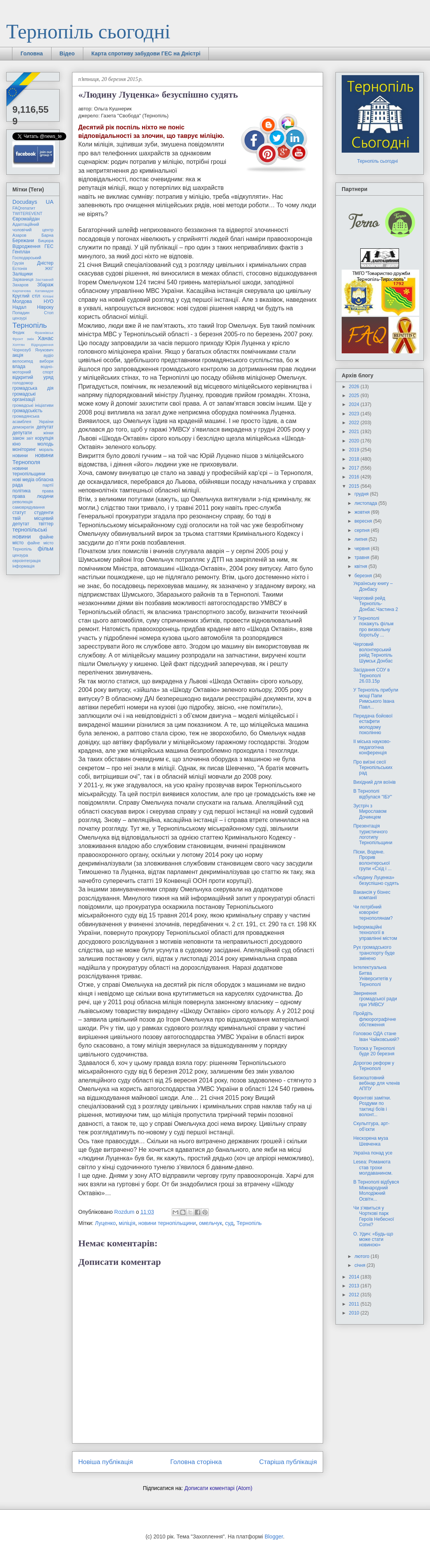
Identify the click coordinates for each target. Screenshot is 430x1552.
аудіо (48, 355)
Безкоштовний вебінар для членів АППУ (376, 1083)
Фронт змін (23, 339)
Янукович (44, 350)
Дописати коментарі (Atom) (218, 1488)
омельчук (210, 1223)
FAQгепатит (23, 208)
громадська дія (32, 388)
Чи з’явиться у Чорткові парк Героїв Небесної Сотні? (373, 1216)
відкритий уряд (32, 377)
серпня (362, 530)
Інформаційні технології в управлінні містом (375, 932)
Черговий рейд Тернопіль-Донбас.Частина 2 (375, 603)
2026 (355, 386)
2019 (355, 450)
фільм (45, 548)
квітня (361, 566)
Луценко (105, 1223)
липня (361, 539)
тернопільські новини (29, 533)
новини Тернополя (32, 458)
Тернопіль (248, 1223)
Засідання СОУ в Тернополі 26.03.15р (371, 675)
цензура (20, 555)
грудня (362, 494)
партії (48, 485)
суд (229, 1223)
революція (22, 501)
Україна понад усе (372, 1153)
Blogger (274, 1536)
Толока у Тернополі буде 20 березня (374, 1051)
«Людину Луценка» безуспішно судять (376, 880)
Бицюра (45, 240)
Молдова (22, 301)
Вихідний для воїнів (374, 782)
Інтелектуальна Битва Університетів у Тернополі (372, 976)
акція (17, 355)
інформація (23, 566)
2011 (355, 1304)
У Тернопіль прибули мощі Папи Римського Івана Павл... (375, 698)
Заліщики (22, 274)
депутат (45, 427)
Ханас (45, 338)
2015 (355, 486)
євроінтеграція (26, 560)
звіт (29, 438)
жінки (48, 432)
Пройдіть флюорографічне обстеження (374, 1019)
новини (20, 455)
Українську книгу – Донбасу (373, 586)
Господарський (26, 257)
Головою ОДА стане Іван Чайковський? (376, 1036)
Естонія (19, 268)
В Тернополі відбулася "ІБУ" (372, 793)
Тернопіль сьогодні (88, 32)
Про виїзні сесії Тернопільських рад (372, 767)
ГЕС (49, 246)
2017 (355, 468)
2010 (355, 1313)
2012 (355, 1294)
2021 (355, 431)
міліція (127, 1223)
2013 (355, 1286)
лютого (362, 1256)
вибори (46, 361)
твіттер (45, 524)
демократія (23, 427)
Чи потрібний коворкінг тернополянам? (373, 912)
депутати (22, 432)
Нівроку (45, 307)
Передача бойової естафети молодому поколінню (372, 724)
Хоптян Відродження (32, 344)
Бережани (23, 240)
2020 (355, 441)
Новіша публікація (105, 1462)
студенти (43, 512)
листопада (366, 503)
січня (360, 1265)
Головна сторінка (196, 1462)
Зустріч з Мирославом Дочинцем (370, 811)
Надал (19, 307)
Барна (47, 235)
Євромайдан (26, 219)
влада (18, 366)
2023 (355, 413)
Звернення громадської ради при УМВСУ (375, 999)
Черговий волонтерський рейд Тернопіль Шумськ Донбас (373, 653)
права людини (32, 496)
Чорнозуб (21, 350)
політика (21, 491)
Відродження (26, 246)
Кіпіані (48, 296)
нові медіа (23, 479)
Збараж (45, 284)
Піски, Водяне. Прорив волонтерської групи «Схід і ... (372, 860)
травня (362, 557)
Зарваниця (22, 279)
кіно (16, 444)
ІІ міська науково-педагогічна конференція (372, 747)
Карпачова (21, 291)
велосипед (22, 361)
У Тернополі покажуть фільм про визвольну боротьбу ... (373, 627)
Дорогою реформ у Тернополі (373, 1065)
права (47, 491)
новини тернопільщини (167, 1223)
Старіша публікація (288, 1462)
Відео (67, 53)
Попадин (20, 312)
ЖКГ (49, 268)
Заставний (44, 279)
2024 (355, 404)
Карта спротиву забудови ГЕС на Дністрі (146, 53)
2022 (355, 422)
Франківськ (43, 332)
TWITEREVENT (27, 213)
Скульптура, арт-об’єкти (371, 1126)
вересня (363, 521)
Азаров (19, 235)
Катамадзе (44, 291)
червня (362, 548)
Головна (32, 53)
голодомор (22, 382)
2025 (355, 395)
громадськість (27, 410)
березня (363, 575)
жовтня (362, 512)
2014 (355, 1277)
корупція (44, 438)
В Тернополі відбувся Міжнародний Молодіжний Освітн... (376, 1190)
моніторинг (24, 449)
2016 (355, 477)
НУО (48, 301)
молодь (45, 444)
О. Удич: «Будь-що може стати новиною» (373, 1239)
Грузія (18, 263)
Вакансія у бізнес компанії (371, 895)
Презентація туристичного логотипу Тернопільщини (372, 834)
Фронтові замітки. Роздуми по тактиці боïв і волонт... (372, 1106)
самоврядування (28, 507)
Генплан (21, 252)
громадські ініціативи (32, 405)
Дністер (45, 263)
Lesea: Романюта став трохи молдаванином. (372, 1167)
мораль (46, 449)
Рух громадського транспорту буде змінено (374, 953)
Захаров (20, 284)
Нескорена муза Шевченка (370, 1141)
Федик (18, 332)
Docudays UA (32, 202)
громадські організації (24, 396)
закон (18, 438)
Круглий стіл (26, 296)
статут (19, 512)
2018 (355, 459)
